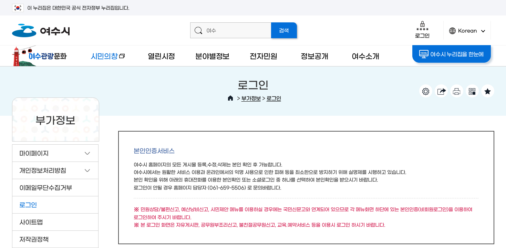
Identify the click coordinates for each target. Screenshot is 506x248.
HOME (230, 98)
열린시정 (161, 55)
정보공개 (314, 55)
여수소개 (365, 55)
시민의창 (102, 59)
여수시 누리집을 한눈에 (451, 54)
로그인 (422, 29)
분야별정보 (212, 55)
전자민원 (263, 55)
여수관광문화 (41, 55)
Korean (467, 34)
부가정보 (251, 98)
